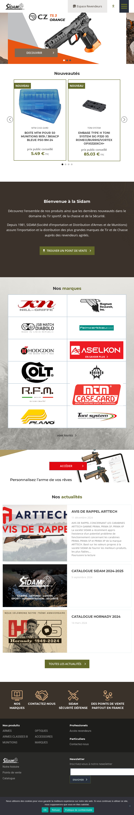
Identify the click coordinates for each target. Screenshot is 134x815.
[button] (64, 60)
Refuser (56, 810)
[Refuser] (129, 806)
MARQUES (41, 742)
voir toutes (65, 435)
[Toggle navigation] (124, 6)
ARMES (7, 730)
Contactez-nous (79, 744)
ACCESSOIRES (44, 736)
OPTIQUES (41, 730)
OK (45, 810)
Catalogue (9, 778)
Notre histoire (11, 766)
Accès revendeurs (80, 730)
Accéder (66, 466)
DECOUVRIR (34, 53)
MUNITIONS (10, 742)
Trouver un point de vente (65, 251)
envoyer (78, 779)
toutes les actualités (65, 664)
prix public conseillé (40, 151)
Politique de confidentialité (78, 810)
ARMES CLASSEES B (15, 736)
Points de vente (12, 772)
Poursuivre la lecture (83, 555)
